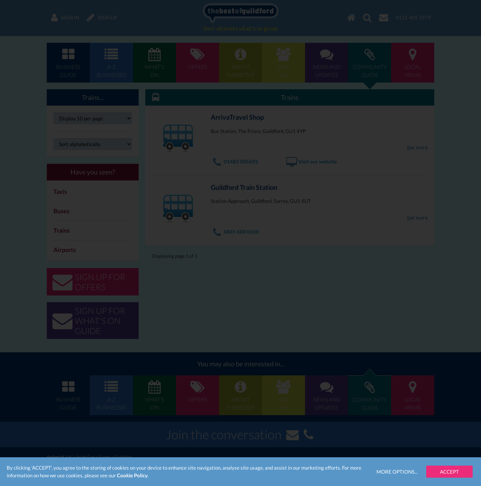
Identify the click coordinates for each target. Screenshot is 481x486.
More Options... (397, 472)
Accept (449, 472)
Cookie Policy (132, 475)
